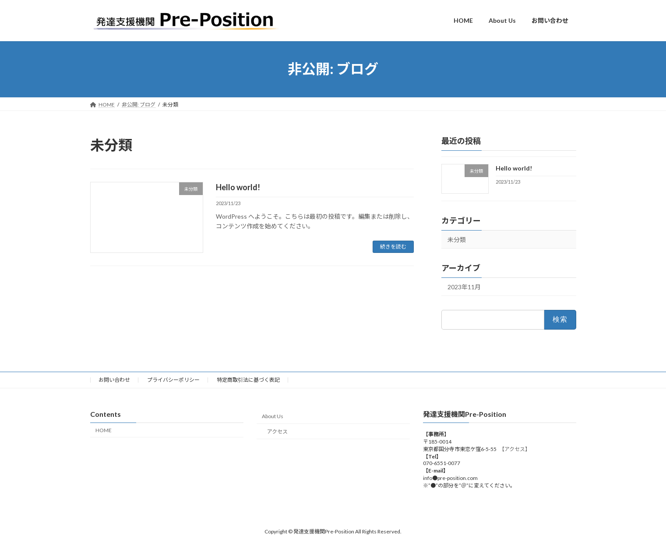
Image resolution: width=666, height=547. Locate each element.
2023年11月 (464, 287)
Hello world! (238, 187)
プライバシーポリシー (173, 380)
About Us (272, 416)
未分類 (457, 239)
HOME (103, 430)
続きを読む (393, 246)
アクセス (277, 431)
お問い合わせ (114, 380)
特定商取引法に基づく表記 (248, 380)
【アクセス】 (516, 449)
